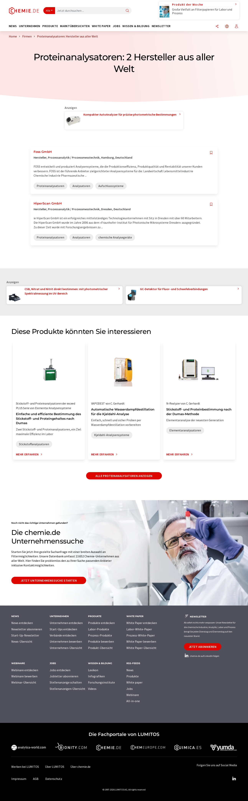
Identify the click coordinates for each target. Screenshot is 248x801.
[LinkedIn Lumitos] (234, 779)
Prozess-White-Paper (140, 635)
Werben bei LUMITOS (25, 767)
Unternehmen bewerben (66, 641)
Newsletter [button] (161, 26)
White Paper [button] (101, 26)
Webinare (132, 695)
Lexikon (93, 670)
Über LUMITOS (54, 767)
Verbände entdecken (63, 635)
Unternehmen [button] (29, 26)
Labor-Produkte (98, 629)
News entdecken (22, 623)
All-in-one (133, 701)
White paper (134, 682)
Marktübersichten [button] (75, 26)
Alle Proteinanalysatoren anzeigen (124, 476)
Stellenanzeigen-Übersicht (67, 689)
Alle (48, 10)
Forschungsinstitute (101, 682)
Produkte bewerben (101, 641)
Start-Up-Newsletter (25, 635)
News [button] (13, 26)
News (129, 670)
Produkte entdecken (101, 623)
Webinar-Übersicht (23, 682)
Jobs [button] (116, 26)
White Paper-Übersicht (141, 648)
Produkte (132, 676)
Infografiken (96, 676)
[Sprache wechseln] (227, 26)
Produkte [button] (50, 26)
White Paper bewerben (141, 641)
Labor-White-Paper (139, 629)
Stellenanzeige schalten (66, 682)
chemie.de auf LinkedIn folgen (201, 656)
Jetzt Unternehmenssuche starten (49, 580)
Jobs (129, 689)
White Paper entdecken (141, 623)
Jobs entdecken (60, 670)
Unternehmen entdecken (66, 623)
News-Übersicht (21, 641)
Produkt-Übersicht (100, 648)
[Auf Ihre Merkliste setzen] (211, 153)
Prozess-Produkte (100, 635)
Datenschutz (53, 779)
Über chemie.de (80, 767)
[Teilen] (217, 26)
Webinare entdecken (24, 670)
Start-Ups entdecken (63, 629)
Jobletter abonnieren (64, 676)
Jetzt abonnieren (203, 647)
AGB (36, 779)
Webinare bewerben (24, 676)
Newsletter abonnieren (26, 629)
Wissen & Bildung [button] (135, 26)
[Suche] (127, 11)
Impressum (18, 779)
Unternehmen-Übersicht (66, 648)
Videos (92, 689)
